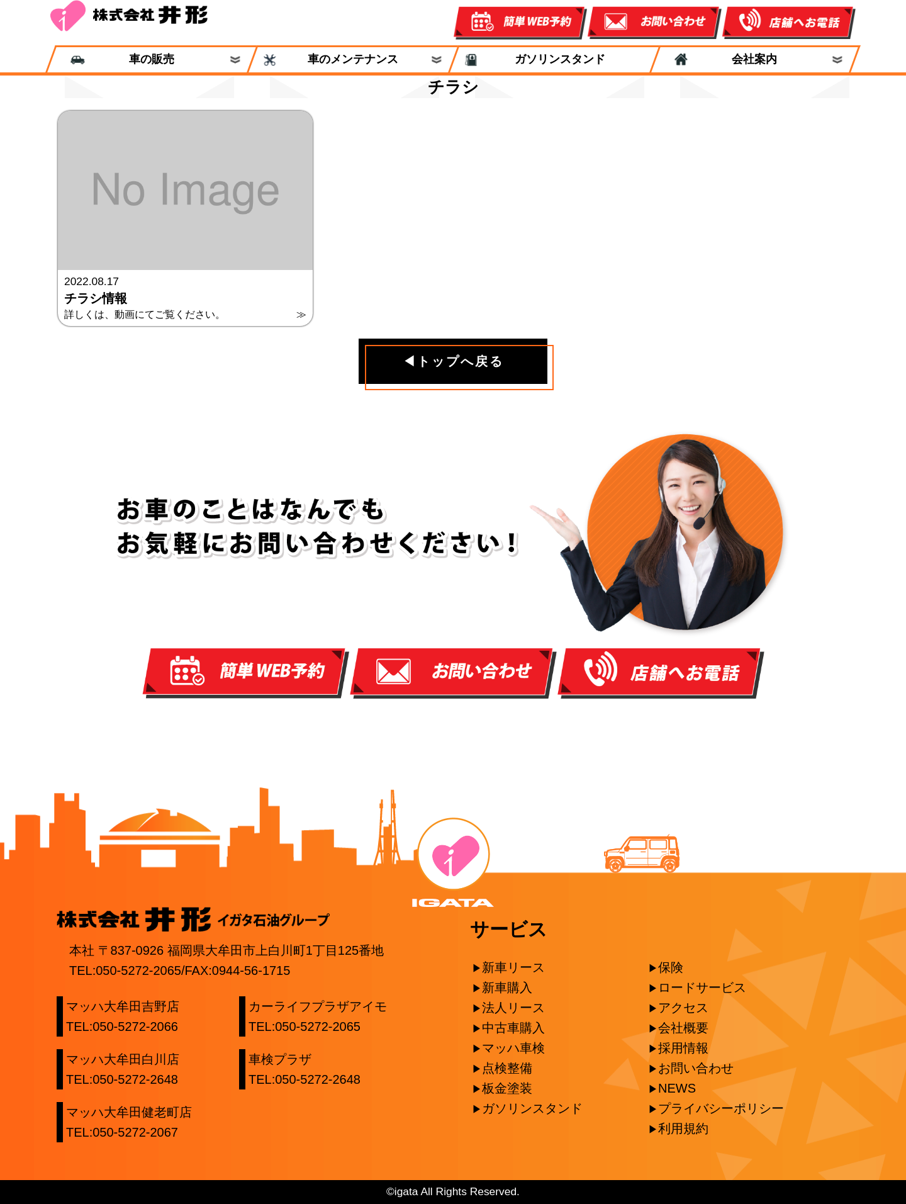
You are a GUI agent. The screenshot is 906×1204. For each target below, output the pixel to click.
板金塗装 (507, 1088)
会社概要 (683, 1028)
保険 (670, 967)
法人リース (513, 1008)
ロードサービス (702, 987)
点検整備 (507, 1068)
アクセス (683, 1008)
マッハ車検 (513, 1048)
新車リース (513, 967)
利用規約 (683, 1128)
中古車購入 (513, 1028)
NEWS (677, 1088)
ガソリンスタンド (554, 59)
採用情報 (683, 1048)
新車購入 (507, 987)
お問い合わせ (696, 1068)
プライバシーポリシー (721, 1108)
